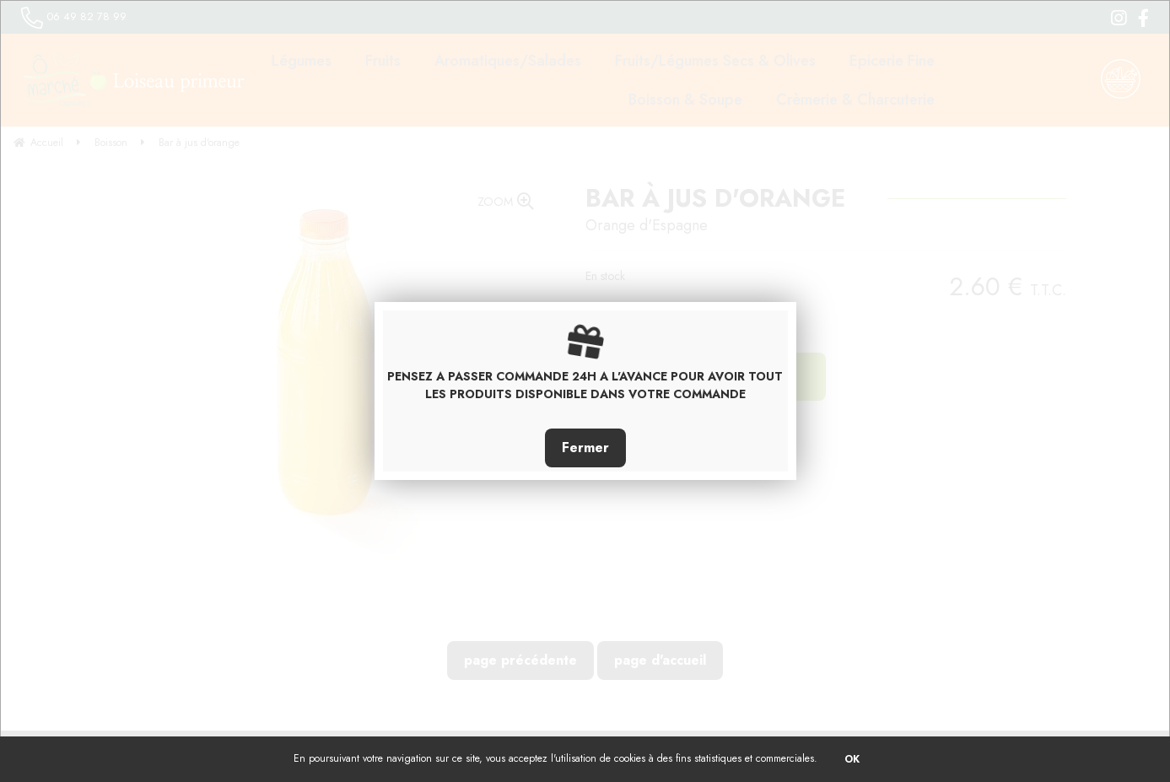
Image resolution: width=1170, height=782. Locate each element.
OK (852, 759)
